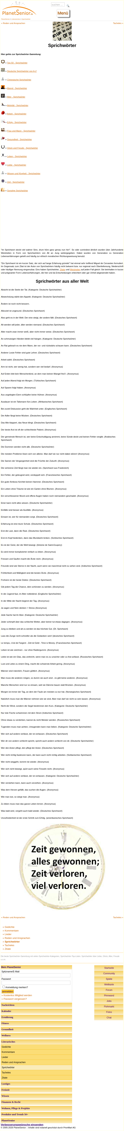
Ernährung (7, 1017)
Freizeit (6, 1090)
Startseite (109, 968)
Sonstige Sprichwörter (17, 190)
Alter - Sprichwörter (16, 97)
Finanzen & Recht (11, 1102)
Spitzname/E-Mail (10, 971)
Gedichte (6, 1047)
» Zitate (7, 948)
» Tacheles (8, 945)
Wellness (6, 1035)
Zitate (62, 269)
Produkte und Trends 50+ (15, 1114)
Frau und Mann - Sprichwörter (21, 131)
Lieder (5, 1057)
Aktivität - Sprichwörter (17, 105)
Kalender (6, 1011)
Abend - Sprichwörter (17, 88)
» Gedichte (8, 927)
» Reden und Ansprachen (16, 938)
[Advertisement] (62, 219)
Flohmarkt (109, 1006)
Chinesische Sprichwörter (19, 80)
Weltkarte (109, 984)
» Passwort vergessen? (14, 998)
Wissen (5, 1096)
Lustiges (6, 1083)
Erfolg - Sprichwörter (16, 122)
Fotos (109, 1012)
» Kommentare (11, 930)
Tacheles (6, 1072)
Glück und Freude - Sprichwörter (22, 148)
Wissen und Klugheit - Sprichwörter (23, 173)
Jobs (109, 1001)
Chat (109, 1017)
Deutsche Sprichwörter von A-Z (22, 71)
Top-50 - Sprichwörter (17, 63)
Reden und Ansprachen (13, 1062)
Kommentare (8, 1052)
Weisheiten (75, 269)
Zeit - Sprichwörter (15, 182)
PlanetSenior (5, 19)
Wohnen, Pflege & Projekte (16, 1108)
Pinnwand (109, 995)
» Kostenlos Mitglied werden (17, 995)
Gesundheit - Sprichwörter (19, 139)
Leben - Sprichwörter (17, 156)
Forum (109, 990)
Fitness (5, 1023)
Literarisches (16, 19)
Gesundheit (8, 1029)
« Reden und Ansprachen (13, 23)
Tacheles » (118, 23)
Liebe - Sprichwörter (16, 165)
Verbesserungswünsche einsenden (22, 1124)
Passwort (6, 979)
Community (109, 973)
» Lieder (7, 934)
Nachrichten (8, 1005)
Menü (62, 13)
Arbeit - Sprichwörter (16, 114)
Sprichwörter (26, 19)
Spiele (109, 979)
